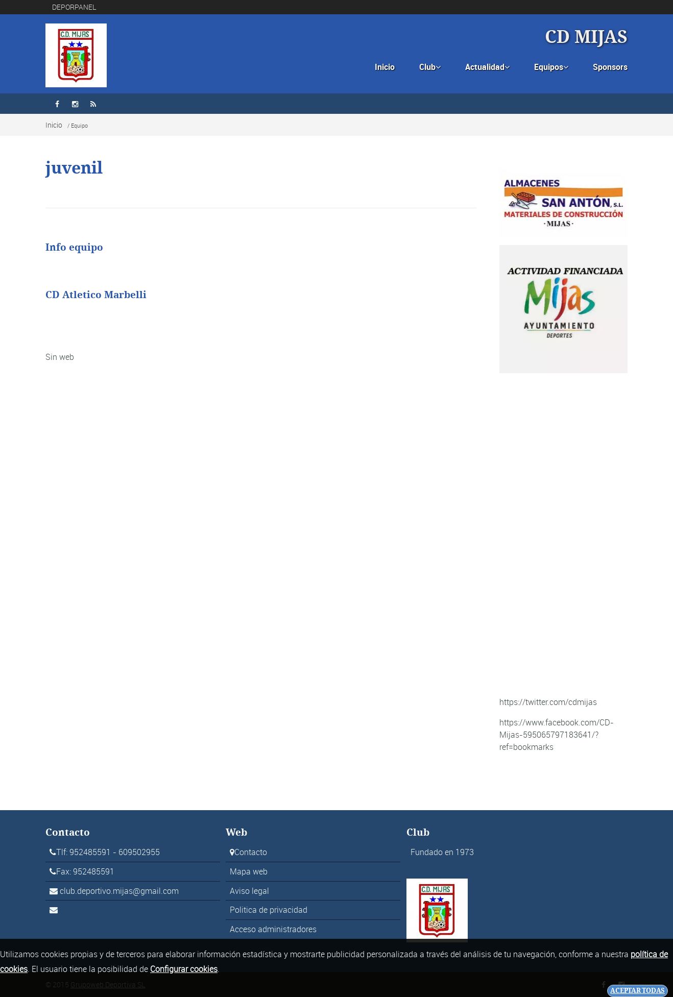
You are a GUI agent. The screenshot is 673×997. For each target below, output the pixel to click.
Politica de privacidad (268, 909)
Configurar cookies (184, 969)
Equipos (551, 66)
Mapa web (249, 871)
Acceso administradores (273, 929)
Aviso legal (249, 890)
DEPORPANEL (74, 7)
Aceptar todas (637, 990)
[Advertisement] (563, 534)
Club (430, 66)
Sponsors (610, 66)
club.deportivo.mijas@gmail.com (119, 890)
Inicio (385, 66)
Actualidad (487, 66)
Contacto (250, 852)
